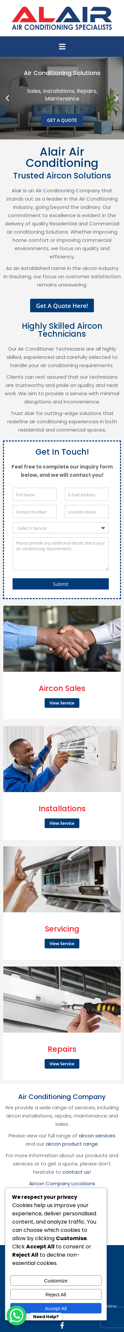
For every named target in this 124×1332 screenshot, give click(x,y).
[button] (62, 46)
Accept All (56, 1308)
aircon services (97, 1135)
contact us (76, 1171)
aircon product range (72, 1143)
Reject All (55, 1294)
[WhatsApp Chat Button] (16, 1315)
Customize (55, 1280)
